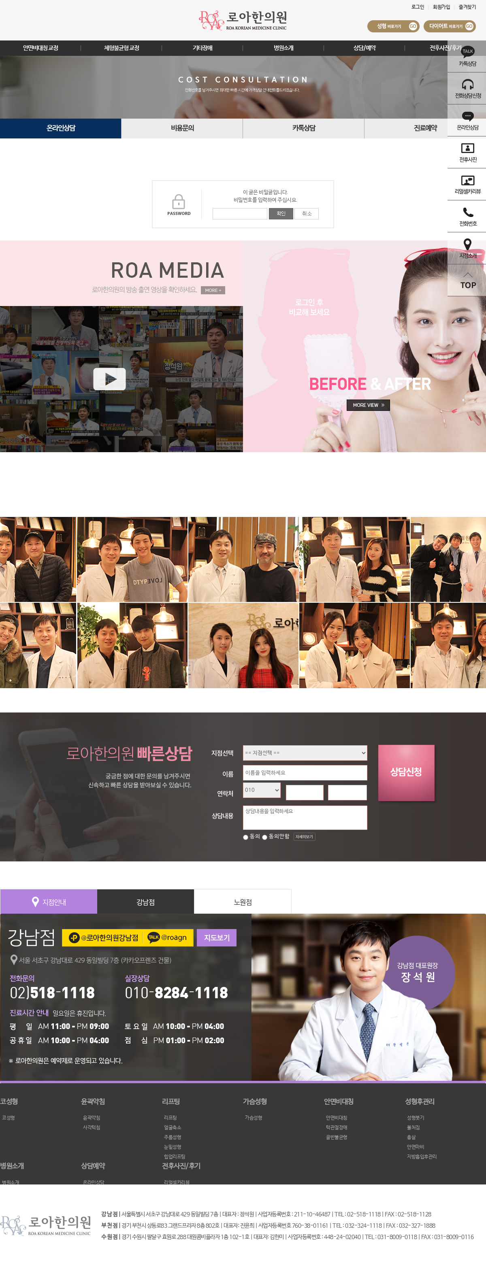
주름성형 (172, 1137)
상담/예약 (364, 48)
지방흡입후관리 (422, 1157)
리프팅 (170, 1118)
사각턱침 (91, 1128)
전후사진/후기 (445, 48)
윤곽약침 (91, 1118)
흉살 (411, 1137)
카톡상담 (303, 128)
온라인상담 (61, 128)
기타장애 (202, 48)
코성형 (8, 1118)
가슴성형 (253, 1118)
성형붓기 (415, 1118)
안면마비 (415, 1147)
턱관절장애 (336, 1128)
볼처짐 (413, 1128)
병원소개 (283, 48)
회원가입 (441, 7)
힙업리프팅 (174, 1157)
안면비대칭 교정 (40, 48)
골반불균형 (336, 1137)
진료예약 (425, 128)
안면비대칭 (336, 1118)
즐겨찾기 (467, 7)
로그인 (417, 7)
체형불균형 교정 (121, 48)
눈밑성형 (172, 1147)
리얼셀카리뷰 (177, 1183)
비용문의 (182, 128)
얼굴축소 (172, 1128)
